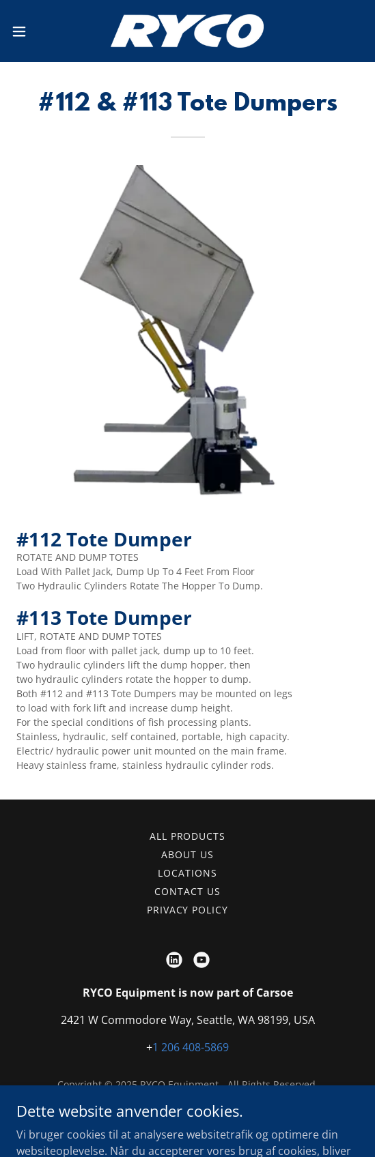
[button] (32, 31)
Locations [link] (187, 872)
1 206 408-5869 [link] (190, 1047)
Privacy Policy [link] (188, 909)
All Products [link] (188, 836)
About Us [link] (187, 854)
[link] (187, 31)
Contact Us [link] (187, 891)
